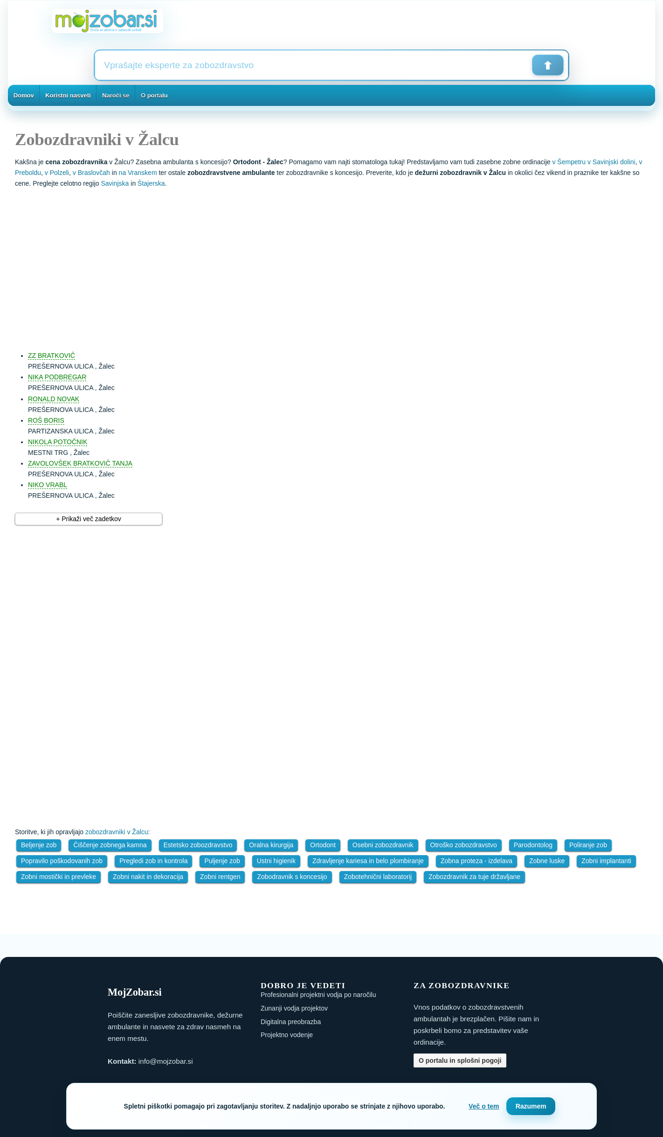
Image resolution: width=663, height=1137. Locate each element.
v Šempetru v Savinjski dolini (593, 162)
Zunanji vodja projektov (294, 1008)
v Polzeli (57, 172)
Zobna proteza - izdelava (476, 861)
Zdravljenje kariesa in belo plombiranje (368, 861)
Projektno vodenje (287, 1035)
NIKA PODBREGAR (57, 377)
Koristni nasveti (68, 95)
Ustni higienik (276, 861)
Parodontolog (533, 845)
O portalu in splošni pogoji (460, 1060)
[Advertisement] (341, 265)
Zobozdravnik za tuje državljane (474, 876)
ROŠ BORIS (46, 420)
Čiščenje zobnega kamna (109, 845)
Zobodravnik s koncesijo (292, 876)
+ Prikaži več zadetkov (88, 519)
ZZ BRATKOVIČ (51, 355)
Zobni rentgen (220, 876)
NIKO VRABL (47, 484)
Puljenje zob (222, 861)
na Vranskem (138, 172)
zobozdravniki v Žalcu (116, 832)
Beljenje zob (38, 845)
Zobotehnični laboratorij (378, 876)
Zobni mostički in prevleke (58, 876)
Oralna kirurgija (271, 845)
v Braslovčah (91, 172)
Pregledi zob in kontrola (153, 861)
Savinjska (115, 183)
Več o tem (484, 1106)
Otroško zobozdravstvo (463, 845)
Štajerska (151, 183)
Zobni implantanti (606, 861)
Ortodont (322, 845)
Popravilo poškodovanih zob (62, 861)
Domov (24, 95)
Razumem (531, 1106)
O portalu (154, 95)
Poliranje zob (588, 845)
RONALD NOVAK (53, 399)
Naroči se (116, 95)
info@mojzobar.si (165, 1061)
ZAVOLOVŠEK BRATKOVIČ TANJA (80, 463)
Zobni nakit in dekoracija (148, 876)
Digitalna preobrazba (291, 1021)
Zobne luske (547, 861)
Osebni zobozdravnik (383, 845)
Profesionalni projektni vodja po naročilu (318, 994)
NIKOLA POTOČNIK (57, 442)
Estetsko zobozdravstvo (198, 845)
